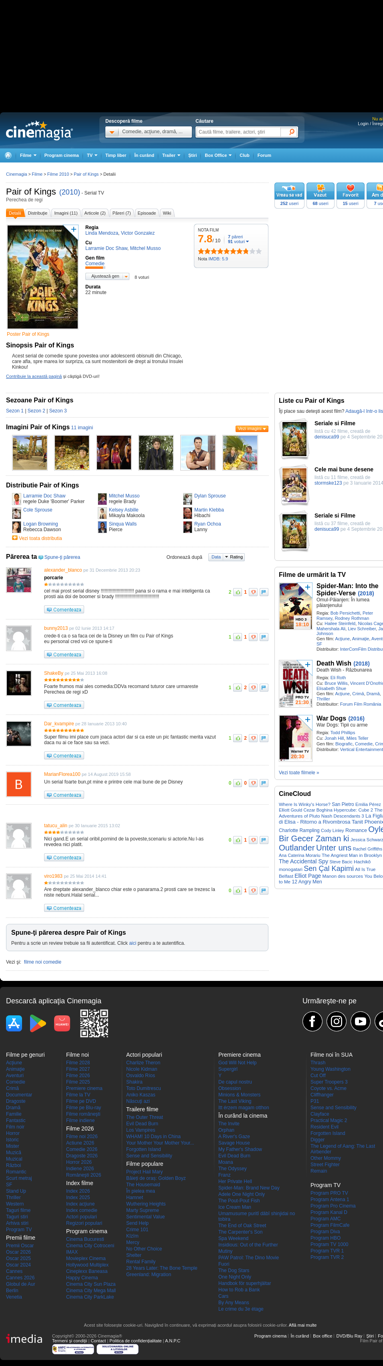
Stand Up (16, 1191)
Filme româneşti (83, 1114)
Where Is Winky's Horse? (305, 804)
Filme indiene (80, 1120)
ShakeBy (53, 673)
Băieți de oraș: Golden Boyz (156, 1178)
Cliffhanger (322, 1095)
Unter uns (333, 847)
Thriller (323, 698)
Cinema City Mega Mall (91, 1290)
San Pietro (343, 804)
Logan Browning (40, 524)
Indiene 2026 (80, 1168)
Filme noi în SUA (331, 1054)
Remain (318, 1171)
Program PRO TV (329, 1193)
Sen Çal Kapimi (329, 869)
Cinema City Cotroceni (90, 1245)
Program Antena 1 (329, 1199)
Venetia (14, 1297)
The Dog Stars (233, 1270)
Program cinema (61, 155)
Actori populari (81, 1217)
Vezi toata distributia (40, 538)
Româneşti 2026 (83, 1175)
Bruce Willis (336, 683)
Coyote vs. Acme (328, 1088)
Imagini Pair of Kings (38, 427)
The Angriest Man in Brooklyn (352, 855)
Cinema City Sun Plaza (90, 1284)
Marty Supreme (142, 1210)
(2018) (366, 593)
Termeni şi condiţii (69, 1340)
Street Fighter (325, 1164)
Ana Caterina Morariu (300, 855)
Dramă (373, 693)
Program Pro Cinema (333, 1206)
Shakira (134, 1082)
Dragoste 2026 (82, 1156)
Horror (13, 1133)
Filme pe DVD (81, 1101)
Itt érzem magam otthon (243, 1107)
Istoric (12, 1140)
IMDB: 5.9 (218, 258)
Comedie (364, 743)
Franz (224, 1175)
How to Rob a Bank (239, 1290)
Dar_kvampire (59, 724)
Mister (12, 1146)
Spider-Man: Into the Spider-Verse (347, 590)
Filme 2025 (78, 1082)
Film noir (15, 1127)
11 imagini (82, 427)
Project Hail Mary (144, 1172)
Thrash (317, 1063)
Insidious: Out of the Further (248, 1245)
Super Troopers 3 (329, 1082)
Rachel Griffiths (368, 848)
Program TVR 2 (327, 1257)
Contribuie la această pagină (34, 376)
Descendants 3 (349, 816)
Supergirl (228, 1069)
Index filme (79, 1183)
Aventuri (15, 1075)
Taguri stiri (17, 1217)
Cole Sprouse (37, 510)
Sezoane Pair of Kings (39, 400)
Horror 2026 (79, 1162)
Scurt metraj (19, 1178)
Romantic (16, 1172)
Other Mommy (325, 1158)
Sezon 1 (15, 411)
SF (319, 643)
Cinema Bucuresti (85, 1239)
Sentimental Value (145, 1217)
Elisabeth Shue (331, 688)
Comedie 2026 (81, 1149)
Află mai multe (303, 1325)
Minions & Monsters (239, 1095)
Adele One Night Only (241, 1194)
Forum (264, 155)
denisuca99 (326, 437)
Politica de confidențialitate (135, 1340)
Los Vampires (140, 1130)
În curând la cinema (242, 1115)
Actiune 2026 (80, 1143)
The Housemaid (143, 1184)
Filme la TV (78, 1095)
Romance (356, 830)
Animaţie (360, 638)
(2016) (356, 718)
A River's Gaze (234, 1136)
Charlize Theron (143, 1063)
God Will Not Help (237, 1063)
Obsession (229, 1088)
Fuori (223, 1264)
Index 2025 (78, 1197)
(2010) (69, 192)
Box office (322, 1336)
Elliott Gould (290, 810)
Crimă (358, 693)
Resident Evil (324, 1127)
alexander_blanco (63, 570)
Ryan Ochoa (207, 524)
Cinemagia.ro (39, 130)
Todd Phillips (343, 732)
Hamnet (134, 1197)
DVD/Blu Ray (349, 1336)
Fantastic (16, 1120)
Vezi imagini (250, 428)
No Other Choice (144, 1249)
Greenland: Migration (148, 1274)
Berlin (12, 1290)
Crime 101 (137, 1229)
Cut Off (318, 1075)
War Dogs (331, 718)
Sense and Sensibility (149, 1156)
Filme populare (144, 1164)
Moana (225, 1162)
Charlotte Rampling (299, 830)
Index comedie (81, 1210)
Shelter (133, 1255)
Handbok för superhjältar (244, 1283)
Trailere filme (142, 1109)
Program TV (19, 1229)
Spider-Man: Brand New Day (249, 1188)
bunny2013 (56, 628)
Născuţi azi (138, 1101)
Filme (37, 174)
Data (216, 556)
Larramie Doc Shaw (44, 496)
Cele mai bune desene (343, 469)
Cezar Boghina (318, 810)
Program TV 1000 (329, 1244)
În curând (144, 155)
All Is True (365, 869)
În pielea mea (140, 1191)
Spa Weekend (233, 1238)
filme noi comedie (42, 962)
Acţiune (342, 638)
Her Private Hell (235, 1181)
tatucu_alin (55, 825)
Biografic (344, 743)
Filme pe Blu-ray (83, 1107)
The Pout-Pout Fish (239, 1201)
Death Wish (333, 663)
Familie (14, 1114)
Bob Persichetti (345, 613)
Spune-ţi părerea (62, 557)
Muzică (13, 1152)
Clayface (319, 1114)
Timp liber (115, 155)
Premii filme (20, 1237)
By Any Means (233, 1302)
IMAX (72, 1252)
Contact (98, 1340)
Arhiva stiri (17, 1223)
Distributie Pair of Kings (42, 485)
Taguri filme (18, 1210)
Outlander (297, 847)
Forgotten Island (143, 1149)
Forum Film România (360, 704)
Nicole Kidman (141, 1069)
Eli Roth (338, 677)
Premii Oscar (20, 1245)
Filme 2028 (78, 1063)
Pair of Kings (31, 192)
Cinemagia (16, 174)
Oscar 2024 (18, 1265)
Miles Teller (358, 738)
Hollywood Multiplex (87, 1265)
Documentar (19, 1095)
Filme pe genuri (25, 1054)
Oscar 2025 (18, 1258)
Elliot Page (307, 876)
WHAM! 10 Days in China (153, 1136)
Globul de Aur (20, 1284)
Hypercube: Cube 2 (353, 810)
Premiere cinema (84, 1088)
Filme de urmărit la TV (312, 574)
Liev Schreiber (362, 628)
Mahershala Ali (330, 628)
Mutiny (225, 1251)
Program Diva (325, 1231)
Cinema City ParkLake (90, 1297)
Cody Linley (332, 830)
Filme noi (77, 1054)
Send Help (137, 1223)
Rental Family (140, 1262)
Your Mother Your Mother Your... (160, 1143)
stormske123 (328, 483)
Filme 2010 (58, 174)
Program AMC (325, 1219)
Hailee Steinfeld (340, 623)
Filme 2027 (78, 1069)
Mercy (132, 1242)
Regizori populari (84, 1223)
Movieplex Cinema (86, 1258)
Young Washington (330, 1069)
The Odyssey (232, 1168)
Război (13, 1165)
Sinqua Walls (123, 524)
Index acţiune (80, 1204)
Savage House (234, 1143)
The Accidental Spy (303, 861)
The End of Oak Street (242, 1225)
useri (289, 203)
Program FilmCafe (329, 1225)
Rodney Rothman (352, 618)
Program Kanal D (328, 1212)
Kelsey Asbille (124, 510)
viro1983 (53, 876)
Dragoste (16, 1101)
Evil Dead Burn (142, 1123)
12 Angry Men (307, 882)
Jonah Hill (334, 738)
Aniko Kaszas (140, 1095)
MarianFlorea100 (62, 774)
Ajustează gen (105, 276)
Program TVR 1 (327, 1251)
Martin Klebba (209, 510)
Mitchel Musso (124, 496)
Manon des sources (343, 876)
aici (132, 943)
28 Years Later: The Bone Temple (162, 1268)
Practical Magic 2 (328, 1120)
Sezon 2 (36, 411)
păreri (235, 236)
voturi (236, 241)
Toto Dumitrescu (143, 1088)
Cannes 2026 (20, 1278)
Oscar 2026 (18, 1252)
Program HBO (325, 1238)
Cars (223, 1296)
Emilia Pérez (368, 804)
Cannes (14, 1271)
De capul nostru (235, 1082)
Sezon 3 (58, 411)
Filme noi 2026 (82, 1136)
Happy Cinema (82, 1278)
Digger (317, 1140)
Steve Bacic (341, 861)
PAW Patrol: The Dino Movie (248, 1257)
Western (15, 1204)
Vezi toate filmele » (299, 772)
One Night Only (234, 1277)
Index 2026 (78, 1191)
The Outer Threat (144, 1117)
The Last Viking (235, 1101)
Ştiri (192, 155)
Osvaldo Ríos (140, 1075)
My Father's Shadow (240, 1149)
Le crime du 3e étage (241, 1309)
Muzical (14, 1159)
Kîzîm (132, 1236)
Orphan (226, 1130)
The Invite (229, 1123)
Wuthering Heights (146, 1204)
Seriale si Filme (334, 423)
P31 (314, 1101)
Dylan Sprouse (210, 496)
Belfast (286, 876)
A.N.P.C (172, 1340)
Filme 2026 (78, 1075)
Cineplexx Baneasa (86, 1271)
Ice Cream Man (234, 1207)
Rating (236, 556)
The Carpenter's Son (240, 1232)
